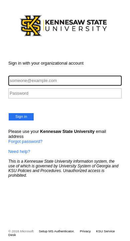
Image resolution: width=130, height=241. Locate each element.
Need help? (19, 151)
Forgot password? (25, 141)
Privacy (85, 231)
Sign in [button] (21, 116)
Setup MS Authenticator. (57, 231)
